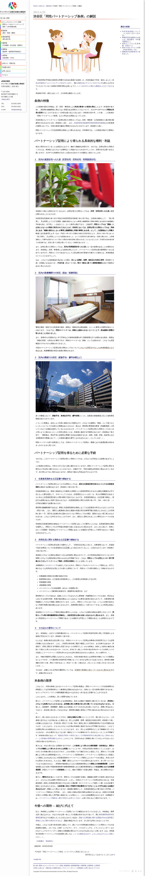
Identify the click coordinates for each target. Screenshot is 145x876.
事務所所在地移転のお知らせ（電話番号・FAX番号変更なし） (131, 39)
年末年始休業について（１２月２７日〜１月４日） (131, 33)
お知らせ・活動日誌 (45, 6)
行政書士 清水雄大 (44, 841)
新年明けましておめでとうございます (99, 855)
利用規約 (80, 868)
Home (35, 6)
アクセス (97, 868)
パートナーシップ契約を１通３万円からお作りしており (60, 798)
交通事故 (90, 865)
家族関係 (67, 865)
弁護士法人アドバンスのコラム (89, 83)
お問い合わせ (88, 868)
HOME (35, 868)
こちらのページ (50, 565)
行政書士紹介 (56, 868)
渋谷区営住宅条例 (80, 123)
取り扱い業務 (37, 865)
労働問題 (83, 865)
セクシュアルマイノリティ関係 (53, 865)
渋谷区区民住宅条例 (96, 123)
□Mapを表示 (5, 99)
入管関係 (97, 865)
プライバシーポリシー (69, 868)
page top (37, 859)
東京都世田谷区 (105, 814)
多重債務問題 (75, 865)
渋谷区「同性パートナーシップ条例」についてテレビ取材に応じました (62, 852)
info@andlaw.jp (16, 109)
